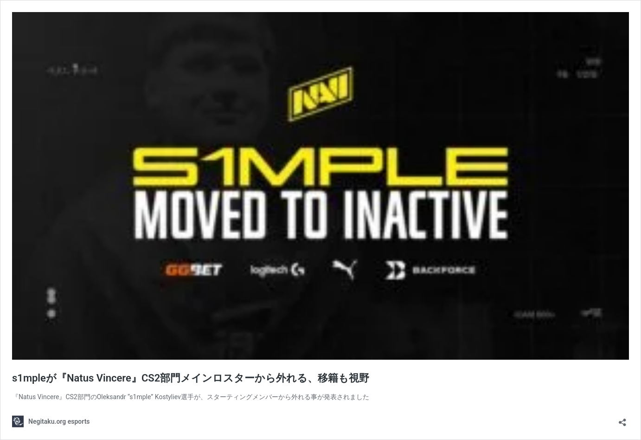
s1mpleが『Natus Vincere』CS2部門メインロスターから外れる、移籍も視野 (190, 378)
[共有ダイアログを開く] (622, 419)
